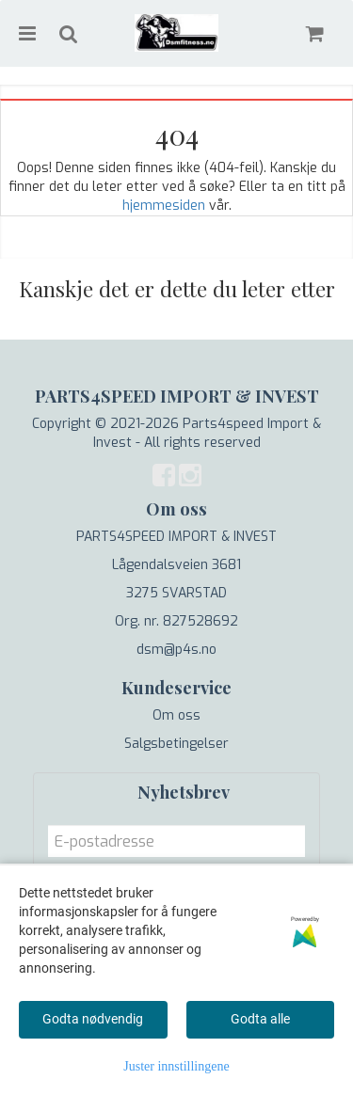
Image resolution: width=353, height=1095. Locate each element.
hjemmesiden (163, 205)
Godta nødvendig (92, 1018)
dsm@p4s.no (176, 650)
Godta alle (260, 1018)
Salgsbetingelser (176, 744)
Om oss (176, 715)
